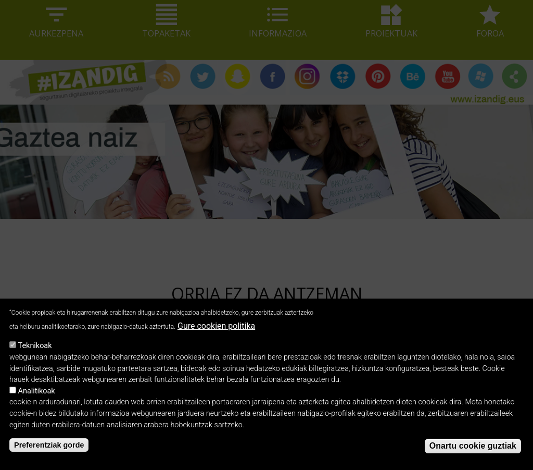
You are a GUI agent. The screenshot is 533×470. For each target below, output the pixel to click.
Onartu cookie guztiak (472, 455)
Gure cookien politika (216, 335)
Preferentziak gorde (49, 454)
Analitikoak (36, 400)
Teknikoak (35, 355)
